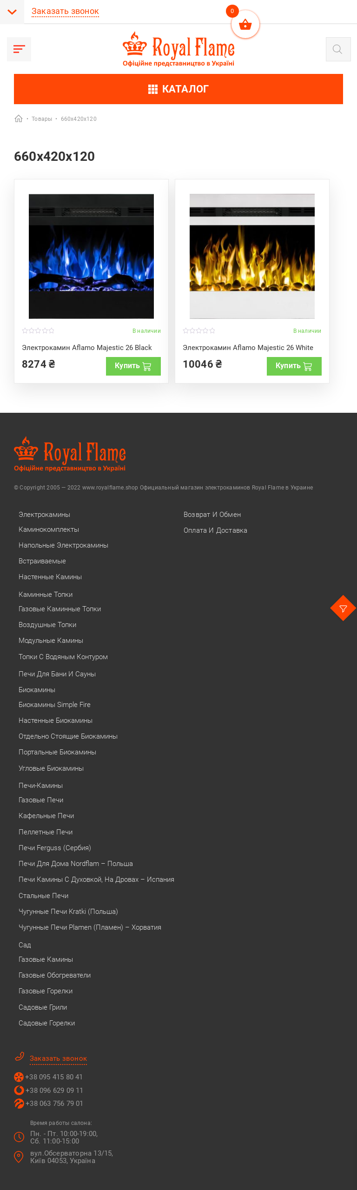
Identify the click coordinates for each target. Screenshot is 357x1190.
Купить (133, 365)
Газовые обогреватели (55, 975)
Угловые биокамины (51, 768)
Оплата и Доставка (215, 530)
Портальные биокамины (57, 752)
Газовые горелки (46, 991)
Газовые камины (46, 959)
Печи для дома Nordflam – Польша (76, 863)
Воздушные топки (47, 625)
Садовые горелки (47, 1023)
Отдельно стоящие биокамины (68, 736)
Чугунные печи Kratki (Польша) (68, 911)
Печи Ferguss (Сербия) (55, 848)
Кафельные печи (46, 816)
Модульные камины (51, 640)
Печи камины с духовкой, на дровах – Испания (96, 879)
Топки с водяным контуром (63, 657)
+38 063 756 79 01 (54, 1103)
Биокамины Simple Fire (55, 705)
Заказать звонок (65, 11)
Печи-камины (41, 785)
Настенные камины (50, 577)
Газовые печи (41, 800)
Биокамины (37, 690)
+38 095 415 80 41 (54, 1077)
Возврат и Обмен (212, 514)
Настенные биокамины (56, 720)
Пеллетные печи (46, 832)
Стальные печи (43, 896)
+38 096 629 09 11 (54, 1090)
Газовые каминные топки (60, 609)
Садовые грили (43, 1007)
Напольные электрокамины (63, 545)
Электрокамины (44, 514)
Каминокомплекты (49, 529)
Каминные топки (46, 594)
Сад (25, 945)
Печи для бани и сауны (57, 674)
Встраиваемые (42, 561)
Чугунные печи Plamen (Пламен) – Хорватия (90, 927)
